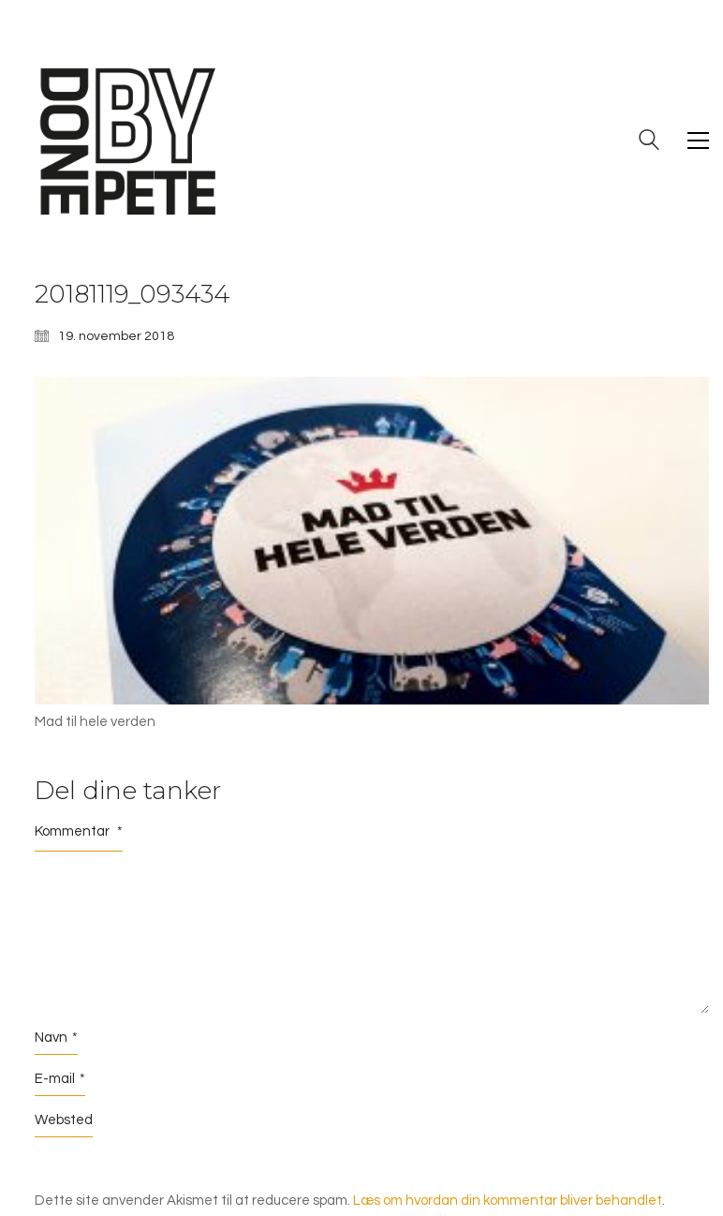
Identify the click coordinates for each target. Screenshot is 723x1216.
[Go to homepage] (128, 140)
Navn (56, 1038)
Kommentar (79, 831)
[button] (698, 140)
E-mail (60, 1079)
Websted (64, 1120)
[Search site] (649, 142)
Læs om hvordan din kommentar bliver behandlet (507, 1201)
